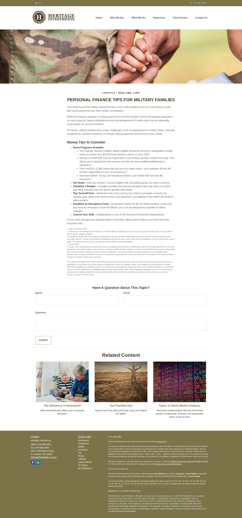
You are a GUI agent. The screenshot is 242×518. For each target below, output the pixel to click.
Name (38, 293)
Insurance (83, 449)
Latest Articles (85, 462)
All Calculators (85, 468)
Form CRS (117, 436)
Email (126, 293)
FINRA (177, 474)
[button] (117, 17)
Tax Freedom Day (121, 405)
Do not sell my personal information (168, 464)
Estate (81, 446)
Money (81, 456)
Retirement (83, 440)
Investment (83, 443)
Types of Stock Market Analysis (179, 405)
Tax (80, 453)
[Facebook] (40, 2)
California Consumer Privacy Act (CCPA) (186, 461)
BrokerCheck (162, 441)
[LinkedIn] (36, 2)
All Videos (83, 465)
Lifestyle (82, 459)
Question (40, 312)
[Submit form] (43, 340)
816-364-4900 (198, 3)
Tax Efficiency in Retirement (62, 405)
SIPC (183, 474)
